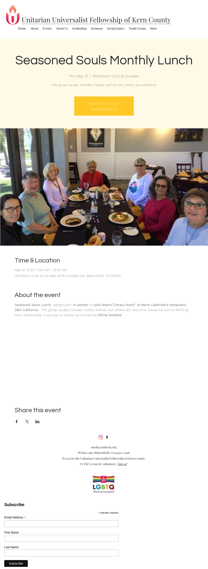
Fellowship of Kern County (130, 19)
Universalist (71, 19)
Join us (121, 464)
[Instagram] (100, 437)
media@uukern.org (104, 447)
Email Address (15, 517)
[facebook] (107, 437)
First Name (11, 532)
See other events (104, 108)
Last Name (11, 547)
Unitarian (37, 19)
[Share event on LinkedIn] (37, 421)
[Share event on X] (27, 421)
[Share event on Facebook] (17, 421)
